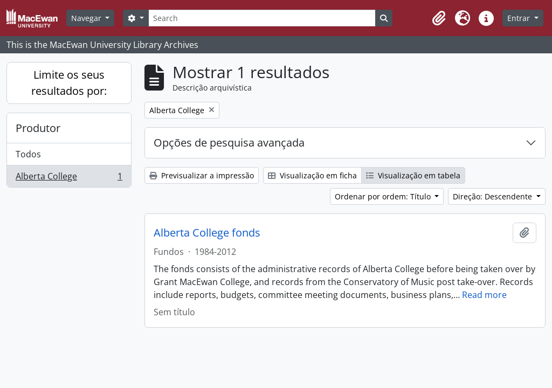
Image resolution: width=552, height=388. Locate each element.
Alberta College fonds (207, 232)
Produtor (38, 128)
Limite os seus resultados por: (69, 82)
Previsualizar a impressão (201, 175)
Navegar (87, 18)
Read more (484, 295)
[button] (439, 18)
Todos (28, 154)
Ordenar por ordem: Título (384, 196)
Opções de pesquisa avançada (229, 142)
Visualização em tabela (413, 175)
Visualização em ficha (312, 175)
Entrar (519, 18)
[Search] (262, 18)
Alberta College (68, 178)
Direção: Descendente (493, 196)
